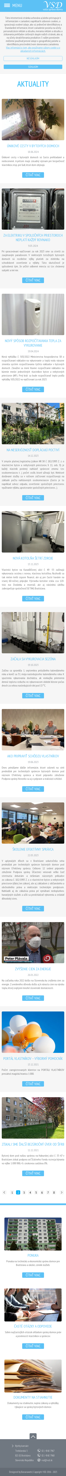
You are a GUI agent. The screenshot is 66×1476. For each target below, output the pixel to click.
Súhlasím (33, 66)
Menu (13, 5)
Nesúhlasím (33, 58)
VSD (44, 1472)
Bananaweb (26, 1472)
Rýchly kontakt (22, 1445)
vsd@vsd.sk (47, 1460)
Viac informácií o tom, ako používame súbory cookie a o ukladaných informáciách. (33, 49)
